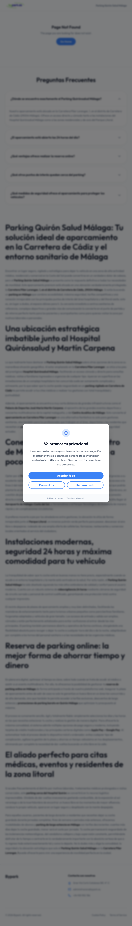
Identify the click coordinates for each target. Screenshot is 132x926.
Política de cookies (55, 498)
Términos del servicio (76, 498)
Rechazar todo (85, 485)
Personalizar (46, 485)
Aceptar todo (66, 476)
